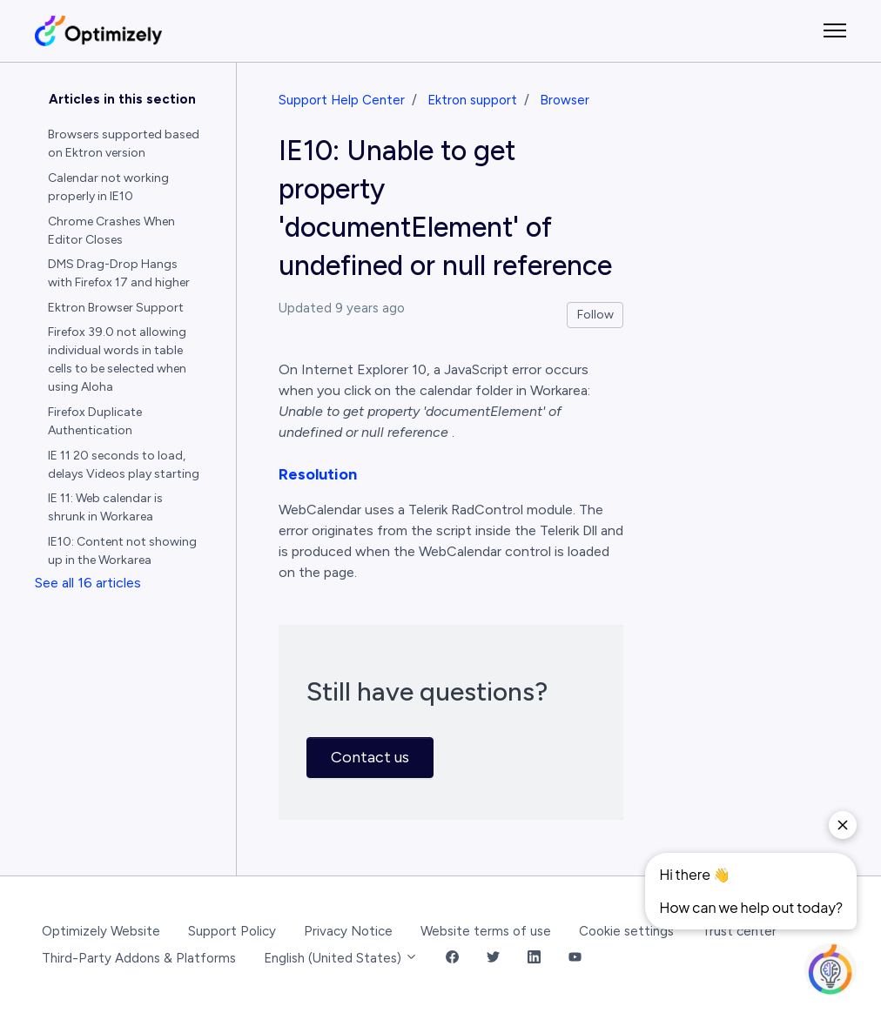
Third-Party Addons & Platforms (139, 958)
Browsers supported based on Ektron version (123, 143)
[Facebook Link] (452, 958)
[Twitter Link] (493, 958)
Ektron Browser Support (116, 307)
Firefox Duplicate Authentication (95, 421)
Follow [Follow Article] (595, 314)
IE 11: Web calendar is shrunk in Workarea (105, 507)
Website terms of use (485, 931)
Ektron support (472, 100)
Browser (564, 100)
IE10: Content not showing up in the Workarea (122, 550)
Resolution (318, 474)
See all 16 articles (88, 582)
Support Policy (232, 931)
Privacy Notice (348, 931)
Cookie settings (626, 931)
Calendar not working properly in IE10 (108, 187)
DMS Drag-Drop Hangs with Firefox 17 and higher (119, 273)
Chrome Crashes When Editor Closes (111, 230)
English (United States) (341, 958)
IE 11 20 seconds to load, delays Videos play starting (123, 464)
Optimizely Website (101, 931)
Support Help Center (342, 100)
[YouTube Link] (575, 958)
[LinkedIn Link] (534, 958)
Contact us (370, 757)
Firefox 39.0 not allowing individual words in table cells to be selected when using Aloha (117, 359)
